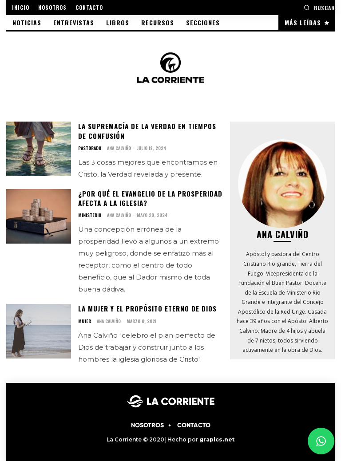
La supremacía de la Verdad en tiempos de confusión (150, 130)
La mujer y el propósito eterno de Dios (146, 305)
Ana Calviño (119, 146)
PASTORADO (89, 147)
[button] (319, 7)
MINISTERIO (89, 212)
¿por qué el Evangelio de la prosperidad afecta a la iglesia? (149, 196)
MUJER (84, 317)
